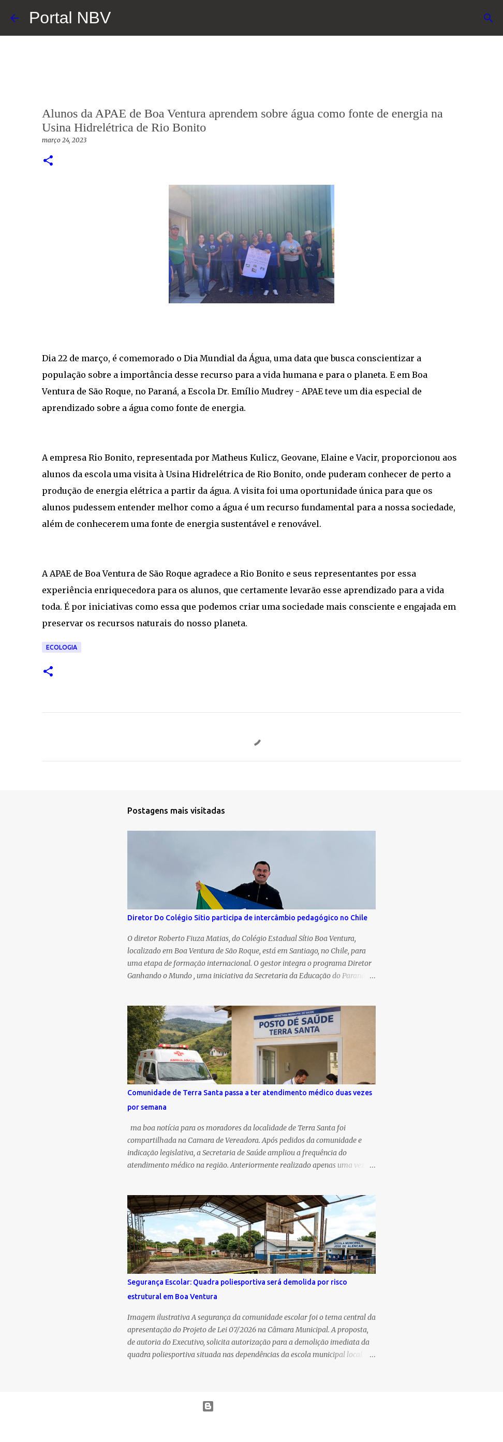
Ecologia (61, 647)
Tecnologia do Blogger (252, 1406)
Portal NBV (70, 17)
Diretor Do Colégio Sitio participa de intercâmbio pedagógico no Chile (247, 918)
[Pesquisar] (488, 18)
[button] (48, 161)
